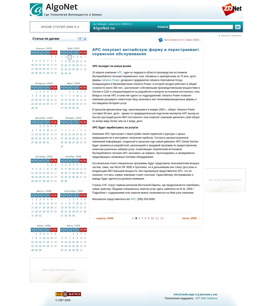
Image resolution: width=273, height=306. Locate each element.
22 (62, 69)
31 (69, 73)
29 (62, 73)
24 (32, 73)
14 (48, 65)
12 (40, 65)
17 (32, 69)
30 (66, 73)
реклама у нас (209, 294)
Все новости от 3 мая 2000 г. (182, 39)
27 (44, 73)
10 (32, 65)
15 (62, 65)
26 (40, 73)
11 (36, 65)
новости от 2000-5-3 (120, 24)
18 (36, 69)
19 (40, 69)
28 (48, 73)
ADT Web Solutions (206, 298)
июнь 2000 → (191, 218)
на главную (99, 24)
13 (44, 65)
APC (119, 72)
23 (66, 69)
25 (36, 73)
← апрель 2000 (103, 218)
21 (48, 69)
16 (66, 65)
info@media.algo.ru (185, 294)
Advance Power (110, 80)
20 (44, 69)
